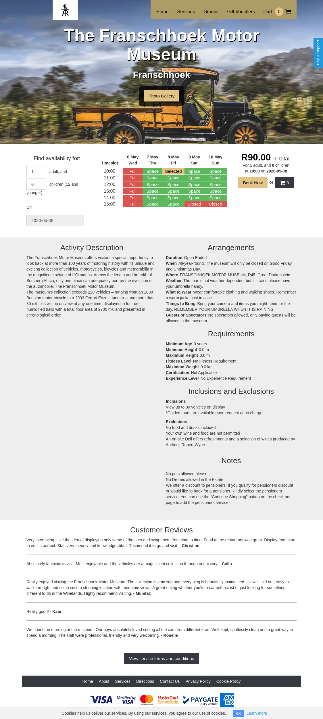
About (104, 681)
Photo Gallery (162, 95)
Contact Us (170, 681)
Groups (210, 11)
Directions (145, 681)
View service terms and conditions (161, 658)
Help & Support (318, 52)
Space (152, 171)
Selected (173, 171)
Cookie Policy (228, 681)
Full (132, 171)
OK (238, 713)
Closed (194, 204)
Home (162, 11)
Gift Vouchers (241, 11)
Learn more (257, 713)
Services (186, 11)
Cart (277, 11)
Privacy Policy (198, 681)
